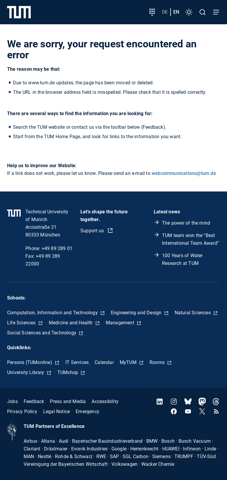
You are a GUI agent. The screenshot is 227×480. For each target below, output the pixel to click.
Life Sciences (22, 323)
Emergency (87, 411)
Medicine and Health (71, 323)
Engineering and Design (137, 312)
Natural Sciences (193, 312)
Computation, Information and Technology (53, 312)
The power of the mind (186, 223)
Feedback (34, 401)
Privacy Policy (22, 411)
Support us (92, 230)
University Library (26, 372)
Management (120, 323)
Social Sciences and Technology (42, 333)
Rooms (158, 362)
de (165, 12)
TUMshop (68, 372)
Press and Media (68, 401)
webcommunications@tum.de (184, 173)
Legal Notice (56, 411)
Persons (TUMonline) (30, 362)
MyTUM (129, 362)
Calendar (104, 362)
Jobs (12, 401)
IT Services (77, 362)
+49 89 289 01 (57, 248)
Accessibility (105, 401)
